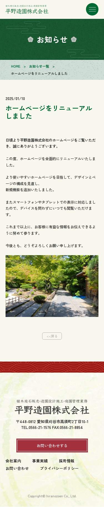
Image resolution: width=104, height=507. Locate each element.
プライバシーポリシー (59, 468)
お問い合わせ (17, 468)
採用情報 (66, 461)
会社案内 (13, 461)
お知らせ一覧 (39, 66)
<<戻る (52, 336)
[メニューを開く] (92, 9)
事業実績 (40, 461)
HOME (15, 66)
